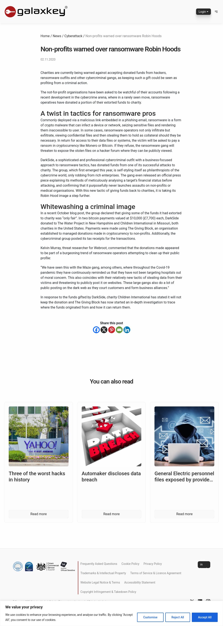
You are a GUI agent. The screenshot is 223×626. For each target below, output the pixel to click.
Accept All (205, 617)
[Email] (119, 329)
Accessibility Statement (139, 582)
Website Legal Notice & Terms (100, 582)
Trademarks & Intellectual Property (103, 573)
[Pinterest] (111, 329)
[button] (216, 11)
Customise (150, 617)
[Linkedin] (126, 329)
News (57, 36)
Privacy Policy (153, 563)
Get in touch (204, 564)
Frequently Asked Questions (98, 563)
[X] (104, 329)
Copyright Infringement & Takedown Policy (108, 592)
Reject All (177, 617)
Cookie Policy (130, 563)
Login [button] (202, 11)
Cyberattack (73, 36)
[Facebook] (96, 329)
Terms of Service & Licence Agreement (155, 573)
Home (45, 36)
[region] (111, 613)
